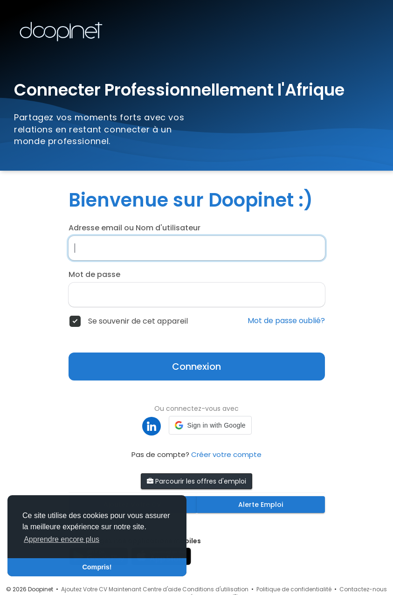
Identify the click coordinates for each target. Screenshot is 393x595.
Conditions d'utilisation (215, 589)
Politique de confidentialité (293, 589)
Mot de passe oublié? (286, 321)
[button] (210, 425)
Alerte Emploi (260, 504)
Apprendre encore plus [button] (61, 539)
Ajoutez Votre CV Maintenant (101, 589)
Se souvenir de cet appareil (138, 321)
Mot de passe (94, 275)
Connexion (196, 366)
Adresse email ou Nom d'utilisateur (134, 228)
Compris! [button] (96, 567)
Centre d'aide (162, 589)
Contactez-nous (363, 589)
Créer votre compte (226, 454)
